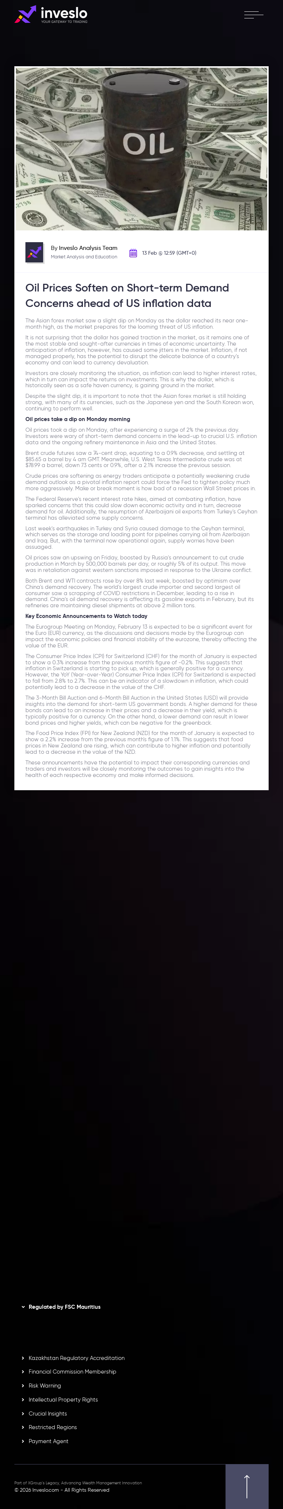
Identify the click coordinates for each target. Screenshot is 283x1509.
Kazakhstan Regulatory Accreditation (77, 1358)
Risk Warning (45, 1385)
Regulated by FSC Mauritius (65, 1307)
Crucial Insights (48, 1413)
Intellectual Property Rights (63, 1399)
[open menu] (254, 15)
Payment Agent (49, 1441)
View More (92, 959)
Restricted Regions (53, 1427)
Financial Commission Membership (72, 1371)
